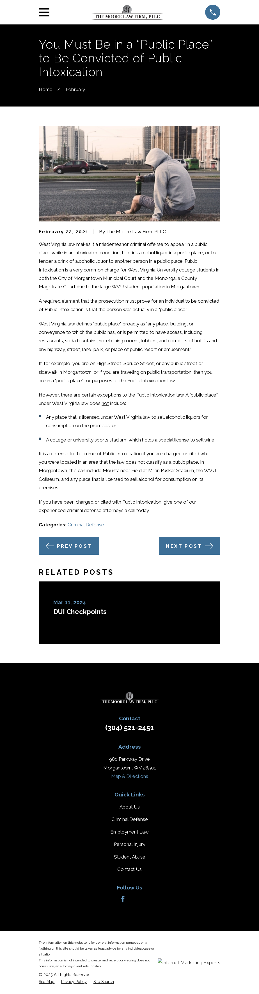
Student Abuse (129, 857)
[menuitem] (46, 981)
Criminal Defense (86, 524)
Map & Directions (129, 776)
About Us (130, 807)
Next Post (189, 546)
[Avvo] (136, 899)
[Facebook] (123, 899)
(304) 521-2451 (129, 727)
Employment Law (129, 832)
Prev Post (69, 546)
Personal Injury (129, 844)
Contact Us (129, 869)
